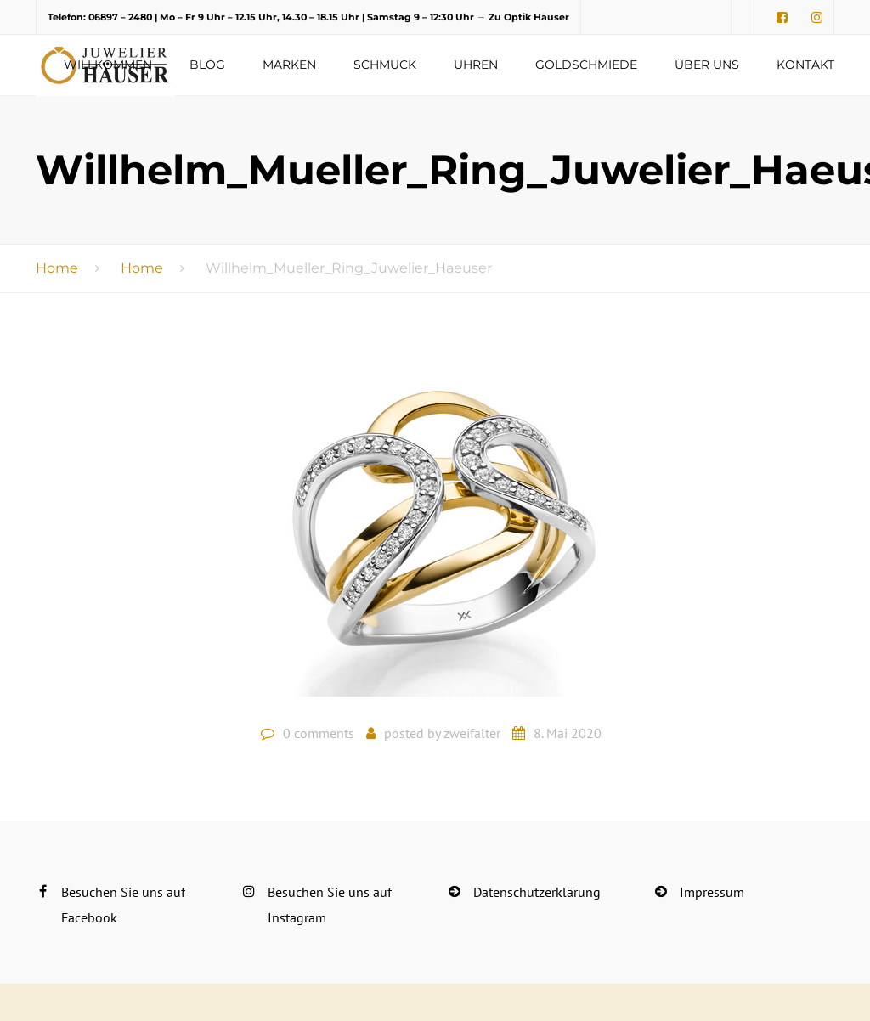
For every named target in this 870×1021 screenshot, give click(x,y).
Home (57, 268)
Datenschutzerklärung (537, 891)
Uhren (476, 64)
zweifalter (471, 733)
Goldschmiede (586, 64)
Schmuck (384, 64)
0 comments (318, 733)
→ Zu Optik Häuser (523, 17)
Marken (289, 64)
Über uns (707, 64)
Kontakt (805, 64)
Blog (207, 64)
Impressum (712, 891)
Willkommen (108, 64)
